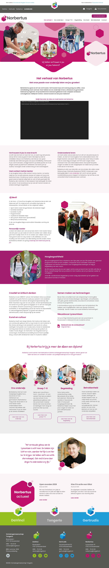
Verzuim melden (30, 2)
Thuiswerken (95, 2)
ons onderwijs (74, 173)
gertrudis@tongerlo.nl (66, 551)
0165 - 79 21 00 (37, 549)
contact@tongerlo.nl (13, 546)
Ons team (86, 20)
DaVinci (4, 9)
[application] (54, 120)
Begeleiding (78, 20)
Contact (104, 20)
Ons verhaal (47, 20)
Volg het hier (65, 327)
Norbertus (19, 9)
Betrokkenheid (95, 20)
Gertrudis (12, 9)
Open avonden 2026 (48, 484)
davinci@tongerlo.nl (39, 551)
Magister (23, 2)
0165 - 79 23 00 (90, 549)
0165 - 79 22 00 (64, 549)
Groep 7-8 (68, 20)
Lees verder (43, 500)
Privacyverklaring (11, 551)
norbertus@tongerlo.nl (93, 551)
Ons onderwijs (58, 20)
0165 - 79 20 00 (11, 544)
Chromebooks (16, 2)
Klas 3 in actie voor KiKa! (81, 484)
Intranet (101, 2)
